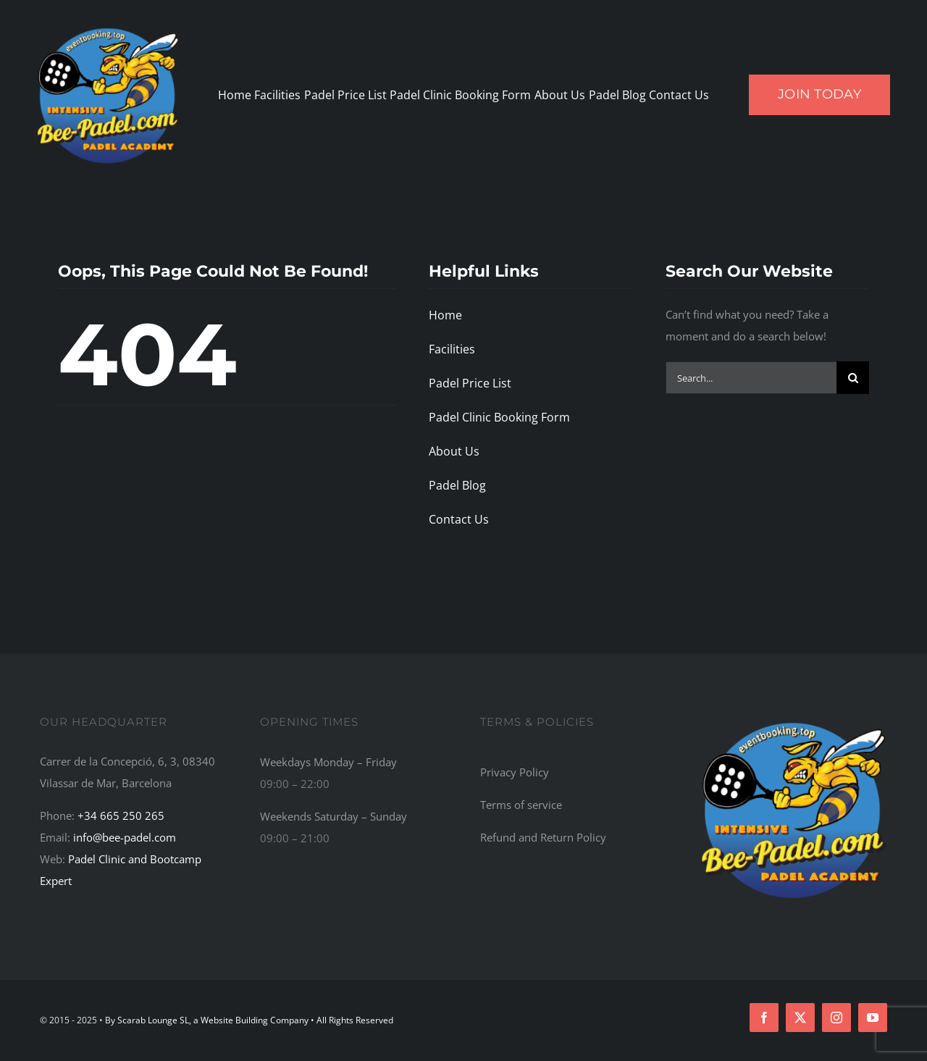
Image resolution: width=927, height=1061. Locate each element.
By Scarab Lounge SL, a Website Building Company (208, 1020)
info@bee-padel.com (124, 837)
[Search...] (751, 377)
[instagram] (836, 1017)
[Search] (852, 377)
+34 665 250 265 (120, 815)
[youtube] (872, 1017)
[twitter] (800, 1017)
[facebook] (764, 1017)
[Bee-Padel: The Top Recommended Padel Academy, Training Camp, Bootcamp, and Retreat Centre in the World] (794, 721)
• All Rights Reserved (352, 1020)
